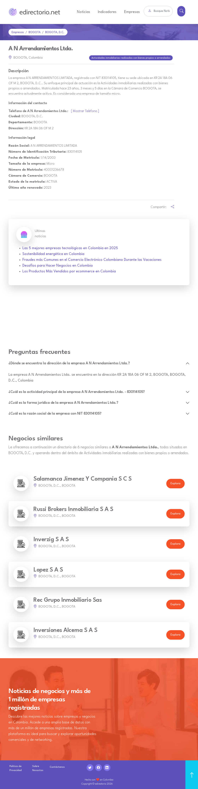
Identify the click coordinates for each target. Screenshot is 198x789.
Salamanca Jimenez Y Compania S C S (82, 478)
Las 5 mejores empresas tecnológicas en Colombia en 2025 (70, 247)
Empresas (132, 12)
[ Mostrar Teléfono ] (85, 110)
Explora (175, 482)
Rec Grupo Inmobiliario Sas (67, 599)
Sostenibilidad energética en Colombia (53, 253)
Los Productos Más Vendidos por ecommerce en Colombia (69, 270)
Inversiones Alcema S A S (65, 629)
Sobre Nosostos (37, 767)
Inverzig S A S (51, 539)
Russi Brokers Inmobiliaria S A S (73, 509)
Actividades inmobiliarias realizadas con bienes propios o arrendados (131, 57)
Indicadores (107, 12)
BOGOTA (35, 32)
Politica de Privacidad (15, 767)
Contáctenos (57, 766)
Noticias (83, 12)
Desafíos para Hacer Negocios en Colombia (57, 265)
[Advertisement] (99, 318)
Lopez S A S (48, 569)
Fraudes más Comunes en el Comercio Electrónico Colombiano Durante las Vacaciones (91, 259)
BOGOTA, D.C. (54, 32)
